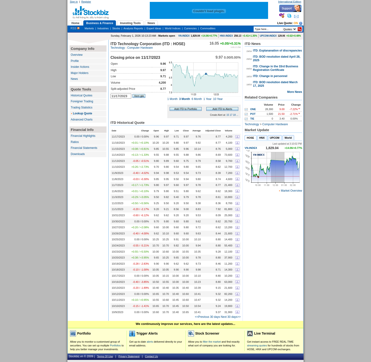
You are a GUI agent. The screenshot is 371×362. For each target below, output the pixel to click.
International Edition (289, 1)
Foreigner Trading (82, 101)
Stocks (116, 28)
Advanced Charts (82, 119)
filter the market (212, 341)
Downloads (78, 154)
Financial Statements (84, 148)
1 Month (172, 99)
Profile (75, 61)
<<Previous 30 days (207, 317)
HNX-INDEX (226, 35)
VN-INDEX (184, 35)
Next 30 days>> (231, 317)
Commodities (207, 28)
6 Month (197, 99)
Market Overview (291, 190)
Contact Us (151, 356)
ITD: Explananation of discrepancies (277, 50)
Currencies (190, 28)
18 (234, 115)
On (296, 23)
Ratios (75, 142)
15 (227, 115)
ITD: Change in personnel (270, 76)
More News (294, 92)
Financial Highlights (83, 136)
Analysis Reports (133, 28)
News (74, 79)
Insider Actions (80, 67)
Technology (117, 47)
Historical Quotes (81, 95)
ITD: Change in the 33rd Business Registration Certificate (275, 68)
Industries (103, 28)
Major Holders (79, 73)
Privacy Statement (128, 356)
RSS (75, 28)
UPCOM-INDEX (268, 35)
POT (253, 113)
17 (231, 115)
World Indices (172, 28)
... (237, 115)
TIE (252, 118)
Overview (77, 54)
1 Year (207, 99)
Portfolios (115, 345)
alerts (150, 341)
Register (86, 1)
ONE (253, 109)
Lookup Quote (82, 113)
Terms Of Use (105, 356)
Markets (89, 28)
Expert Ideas (154, 28)
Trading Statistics (82, 107)
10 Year (218, 99)
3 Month (184, 99)
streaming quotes (257, 345)
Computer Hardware (140, 47)
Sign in (74, 1)
